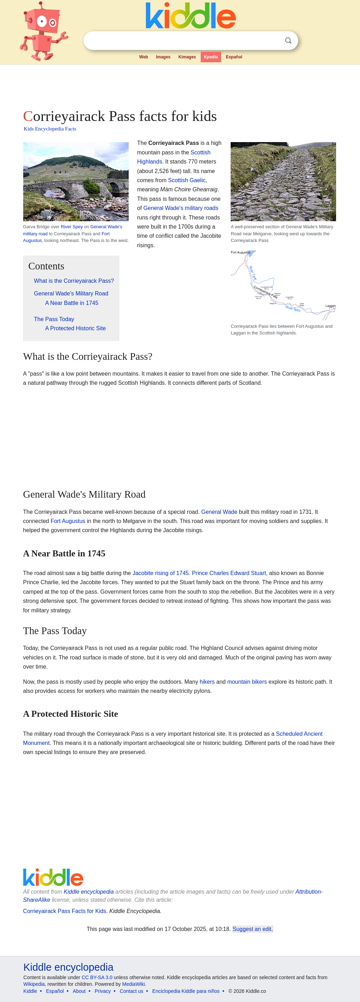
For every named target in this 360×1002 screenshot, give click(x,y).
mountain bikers (247, 682)
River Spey (72, 226)
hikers (207, 682)
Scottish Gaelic (187, 180)
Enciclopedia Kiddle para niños (185, 991)
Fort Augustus (68, 521)
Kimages (187, 57)
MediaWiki (133, 984)
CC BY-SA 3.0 (97, 977)
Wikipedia (34, 984)
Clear (274, 41)
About (79, 991)
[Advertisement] (179, 84)
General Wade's (106, 226)
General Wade (219, 512)
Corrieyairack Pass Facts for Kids (65, 911)
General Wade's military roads (180, 208)
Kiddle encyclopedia (89, 892)
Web (143, 57)
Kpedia (211, 57)
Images (163, 57)
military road (35, 233)
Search (288, 41)
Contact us (131, 991)
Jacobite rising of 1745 (161, 573)
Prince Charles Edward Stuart (229, 573)
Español (234, 57)
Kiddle (30, 991)
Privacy (103, 991)
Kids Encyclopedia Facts (50, 129)
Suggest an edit (252, 929)
